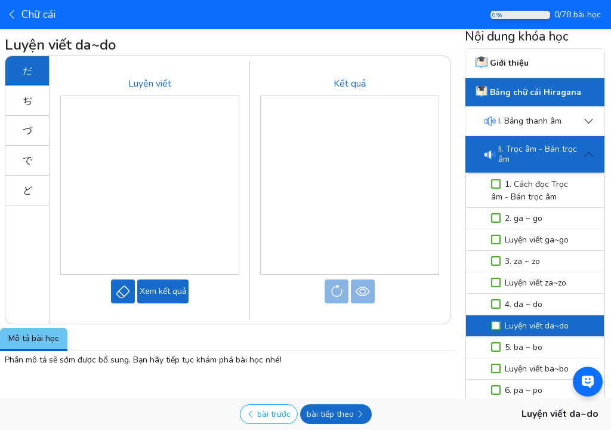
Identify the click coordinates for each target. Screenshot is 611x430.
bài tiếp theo (336, 414)
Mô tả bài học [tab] (33, 338)
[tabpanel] (227, 359)
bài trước (268, 414)
